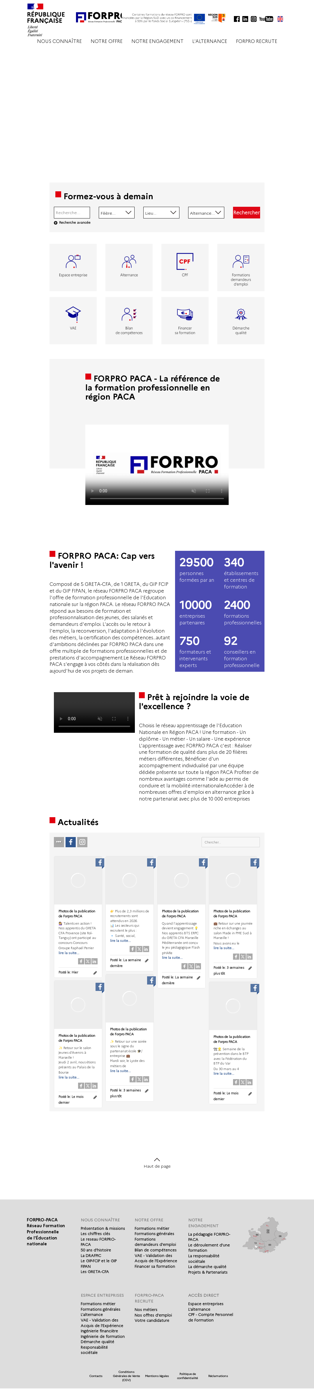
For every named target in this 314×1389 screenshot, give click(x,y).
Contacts (95, 1376)
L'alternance (92, 1314)
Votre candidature (152, 1320)
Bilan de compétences (156, 1250)
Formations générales (154, 1233)
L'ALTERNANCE (209, 41)
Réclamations (218, 1376)
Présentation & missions (103, 1228)
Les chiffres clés (95, 1233)
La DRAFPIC (91, 1255)
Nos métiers (146, 1309)
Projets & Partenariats (207, 1272)
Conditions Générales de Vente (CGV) (126, 1376)
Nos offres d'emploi (153, 1315)
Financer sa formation (155, 1266)
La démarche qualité (207, 1266)
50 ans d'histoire (96, 1250)
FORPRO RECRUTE (256, 41)
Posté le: (68, 972)
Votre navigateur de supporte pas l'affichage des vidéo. (157, 465)
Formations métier (152, 1228)
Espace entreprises (205, 1303)
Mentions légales (157, 1376)
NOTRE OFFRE (107, 41)
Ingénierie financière (99, 1331)
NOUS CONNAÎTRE (59, 41)
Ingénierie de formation (103, 1336)
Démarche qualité (97, 1341)
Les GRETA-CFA (95, 1271)
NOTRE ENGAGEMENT (157, 41)
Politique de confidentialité (187, 1376)
